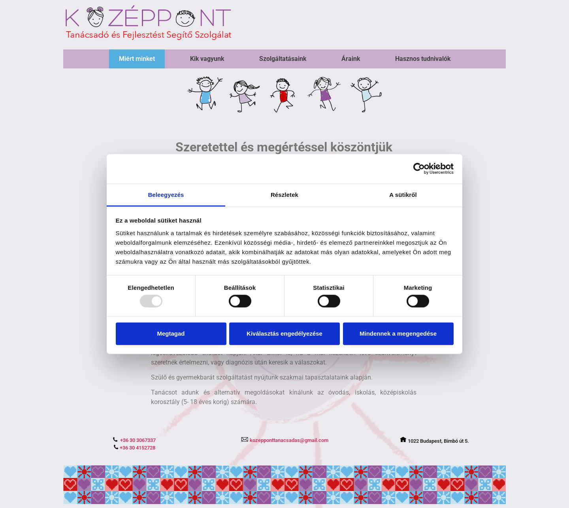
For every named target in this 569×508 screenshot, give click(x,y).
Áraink (350, 58)
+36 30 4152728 (134, 448)
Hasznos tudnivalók (422, 58)
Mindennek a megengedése (398, 333)
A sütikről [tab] (403, 194)
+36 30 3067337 (134, 440)
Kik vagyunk (207, 58)
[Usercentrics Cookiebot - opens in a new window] (419, 169)
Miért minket (137, 58)
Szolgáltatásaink (282, 58)
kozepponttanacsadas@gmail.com (284, 440)
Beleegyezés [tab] (166, 194)
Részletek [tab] (284, 194)
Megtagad (171, 333)
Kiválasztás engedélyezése (284, 333)
